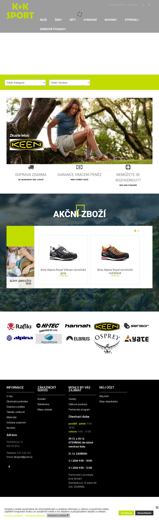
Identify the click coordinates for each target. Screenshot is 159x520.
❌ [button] (157, 507)
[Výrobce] (69, 83)
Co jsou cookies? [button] (14, 515)
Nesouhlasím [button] (144, 513)
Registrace (132, 5)
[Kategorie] (25, 83)
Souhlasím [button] (126, 513)
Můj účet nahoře (117, 5)
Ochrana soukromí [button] (35, 515)
